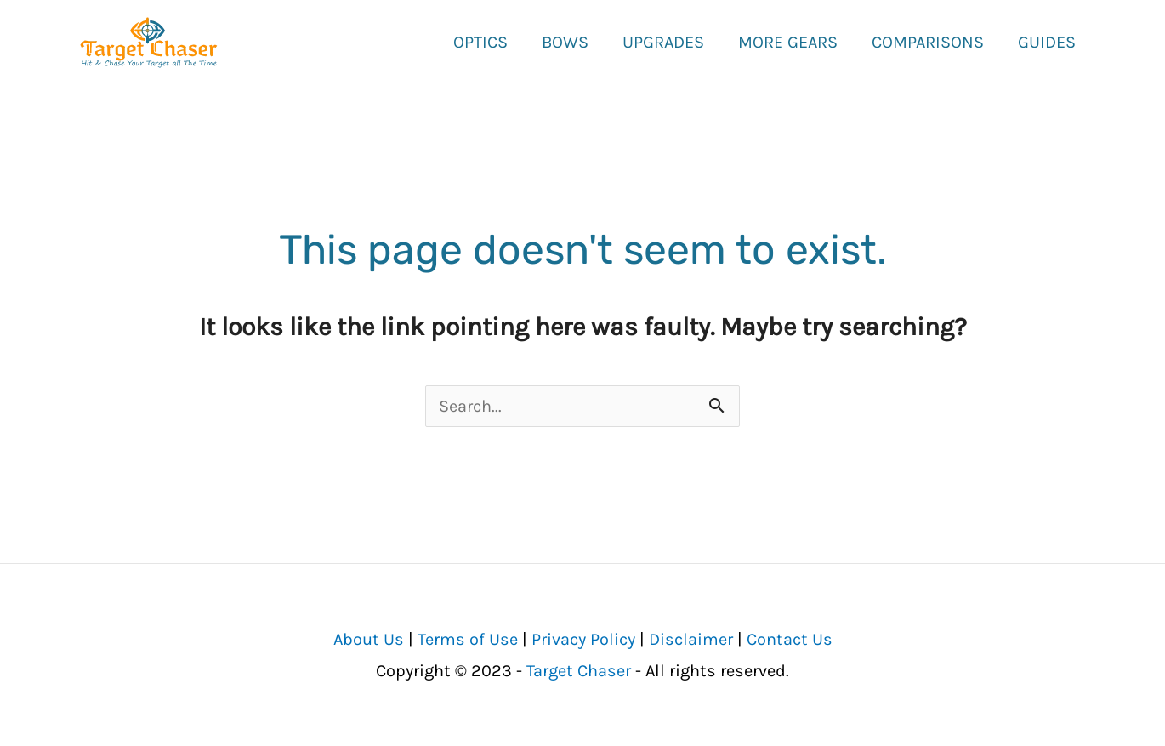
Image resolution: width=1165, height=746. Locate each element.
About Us (368, 639)
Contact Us (790, 639)
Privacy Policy (583, 639)
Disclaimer (691, 639)
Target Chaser (578, 671)
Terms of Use (468, 639)
